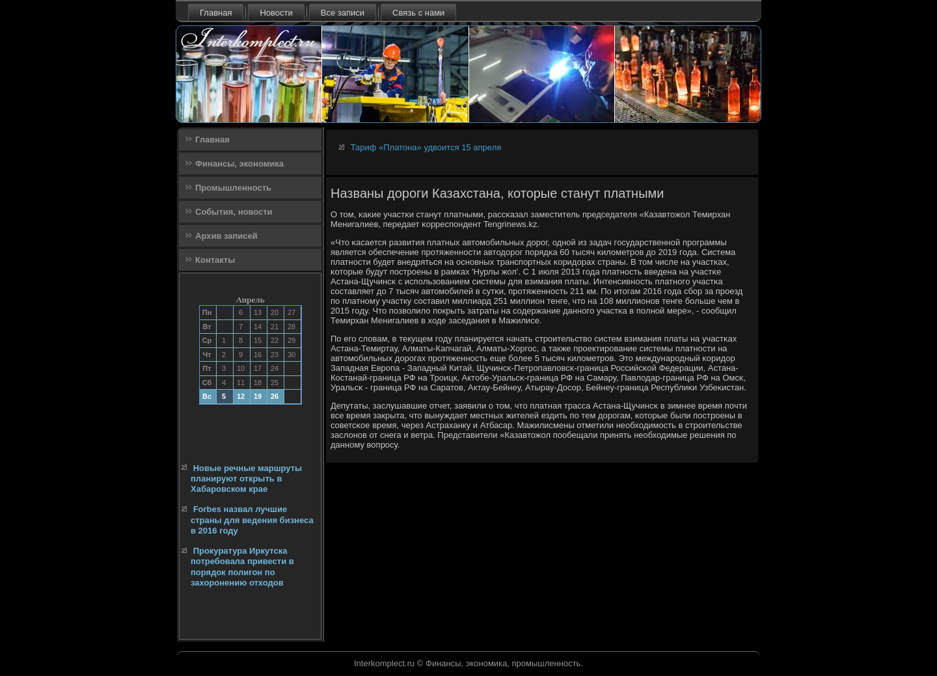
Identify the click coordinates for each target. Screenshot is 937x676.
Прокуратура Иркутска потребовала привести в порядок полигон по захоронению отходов (242, 567)
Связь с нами (418, 13)
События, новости (234, 212)
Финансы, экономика (239, 164)
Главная (216, 13)
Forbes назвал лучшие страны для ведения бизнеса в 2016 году (252, 519)
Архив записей (226, 236)
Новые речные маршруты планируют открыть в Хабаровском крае (246, 478)
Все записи (342, 13)
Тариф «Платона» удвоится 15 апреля (426, 147)
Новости (276, 13)
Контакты (215, 260)
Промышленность (233, 188)
